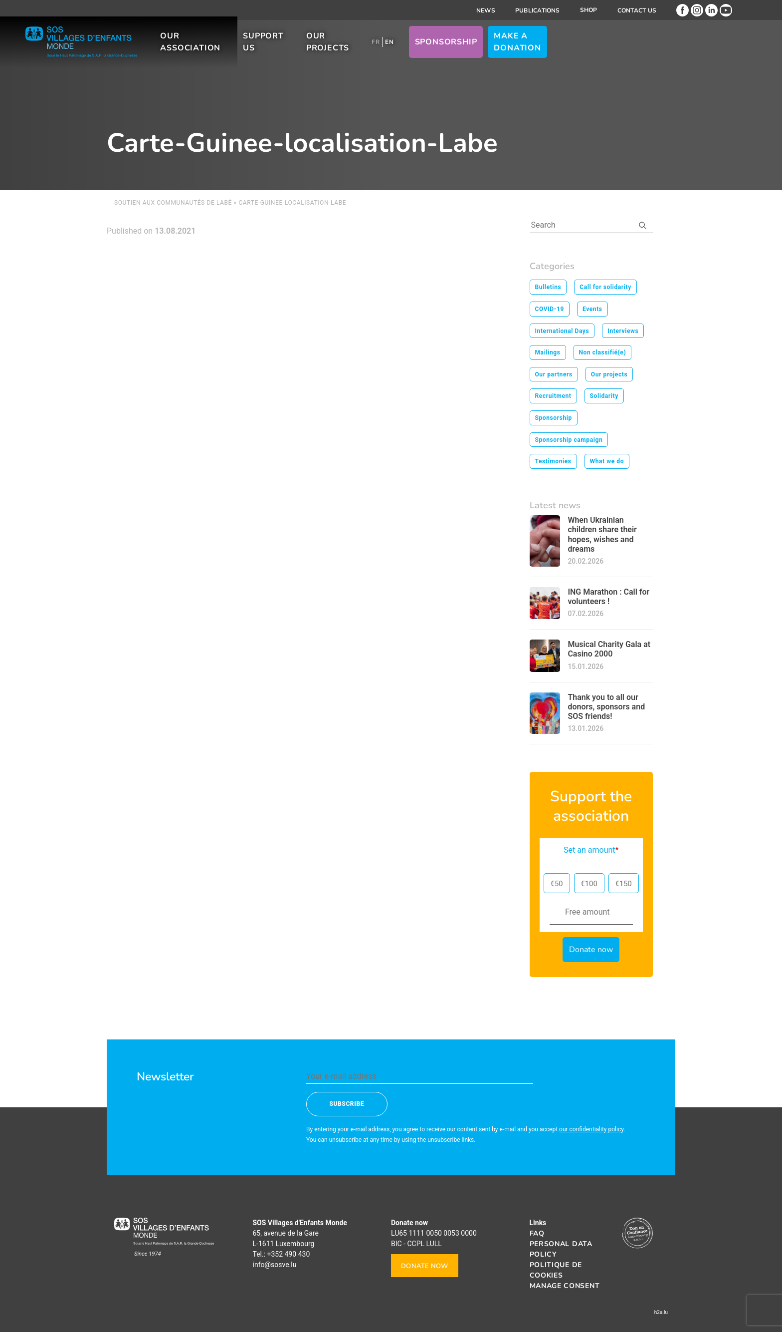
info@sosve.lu (275, 1265)
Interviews (622, 331)
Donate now (424, 1266)
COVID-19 (549, 309)
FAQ (537, 1233)
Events (592, 309)
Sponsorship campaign (569, 439)
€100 (589, 883)
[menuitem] (502, 49)
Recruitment (553, 395)
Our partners (554, 374)
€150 (623, 883)
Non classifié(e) (602, 352)
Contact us (636, 10)
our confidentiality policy (591, 1129)
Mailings (548, 352)
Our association (270, 49)
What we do (607, 461)
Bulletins (548, 287)
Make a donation (661, 49)
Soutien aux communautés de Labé (173, 202)
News (485, 10)
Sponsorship (572, 49)
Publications (537, 10)
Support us (360, 49)
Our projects (442, 49)
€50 (557, 883)
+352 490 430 (288, 1254)
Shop (588, 10)
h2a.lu (661, 1312)
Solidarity (604, 395)
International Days (562, 331)
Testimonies (553, 461)
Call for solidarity (605, 287)
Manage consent (565, 1286)
